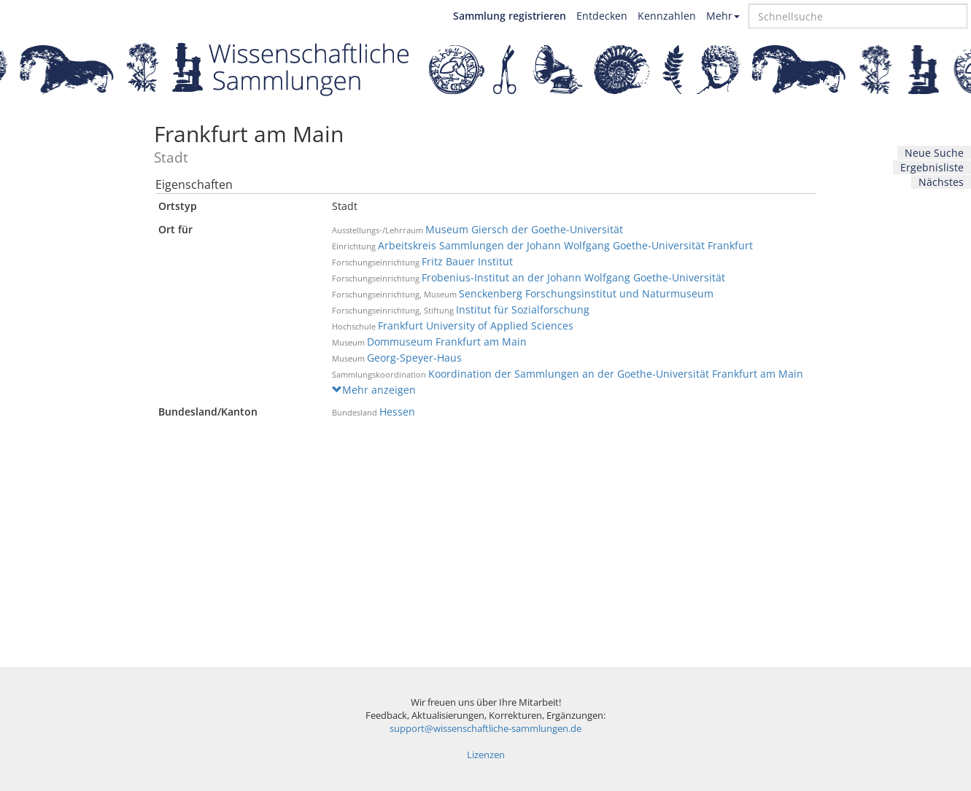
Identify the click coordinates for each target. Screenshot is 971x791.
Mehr (723, 16)
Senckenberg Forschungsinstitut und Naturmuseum (586, 293)
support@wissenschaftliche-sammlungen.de (485, 728)
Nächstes (941, 182)
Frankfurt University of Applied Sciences (475, 325)
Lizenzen (486, 755)
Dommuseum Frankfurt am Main (447, 341)
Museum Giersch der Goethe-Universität (524, 229)
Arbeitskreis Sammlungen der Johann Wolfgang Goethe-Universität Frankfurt (565, 245)
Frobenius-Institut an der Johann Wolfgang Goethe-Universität (573, 277)
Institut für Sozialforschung (522, 309)
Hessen (397, 411)
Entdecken (601, 16)
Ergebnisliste (932, 167)
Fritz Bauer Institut (467, 261)
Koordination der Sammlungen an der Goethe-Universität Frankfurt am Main (615, 374)
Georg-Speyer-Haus (414, 358)
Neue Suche (934, 153)
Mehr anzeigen (374, 390)
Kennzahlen (667, 16)
